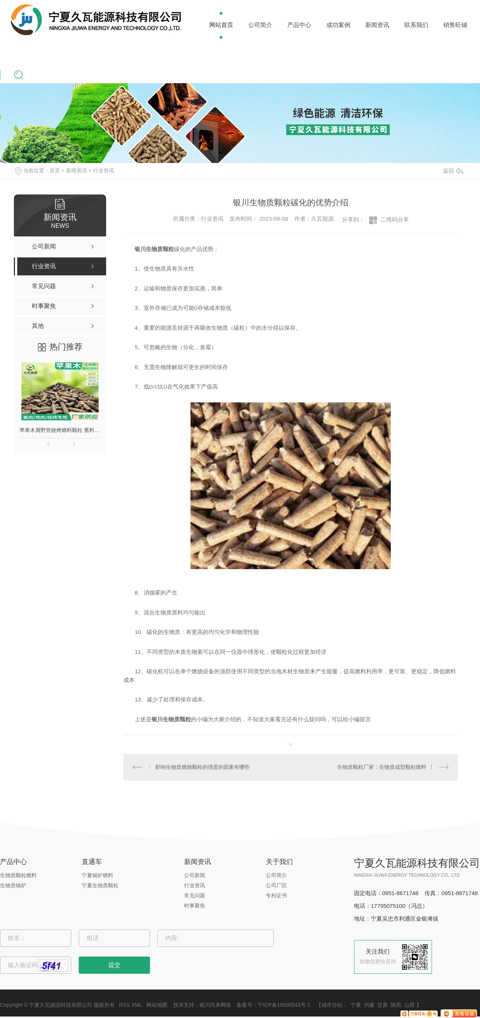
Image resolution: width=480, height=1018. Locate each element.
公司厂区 (276, 885)
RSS (124, 1005)
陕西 (396, 1005)
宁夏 (356, 1005)
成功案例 (338, 25)
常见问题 (194, 895)
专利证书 (276, 895)
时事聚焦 (194, 906)
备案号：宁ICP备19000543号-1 (273, 1005)
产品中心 (299, 25)
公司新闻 (194, 875)
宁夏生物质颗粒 (100, 885)
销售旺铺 (455, 25)
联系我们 (416, 25)
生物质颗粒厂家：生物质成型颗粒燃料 (381, 767)
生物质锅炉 (13, 885)
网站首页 (221, 25)
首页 (55, 170)
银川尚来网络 (215, 1005)
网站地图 (156, 1005)
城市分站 (331, 1005)
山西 (409, 1005)
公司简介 (260, 25)
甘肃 (382, 1005)
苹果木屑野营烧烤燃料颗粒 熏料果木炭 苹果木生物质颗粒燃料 (60, 430)
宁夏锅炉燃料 (97, 875)
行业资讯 (103, 170)
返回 (453, 170)
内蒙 (369, 1005)
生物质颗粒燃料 (18, 875)
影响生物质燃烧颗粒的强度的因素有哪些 (202, 767)
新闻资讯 (377, 25)
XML (136, 1005)
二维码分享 (395, 219)
